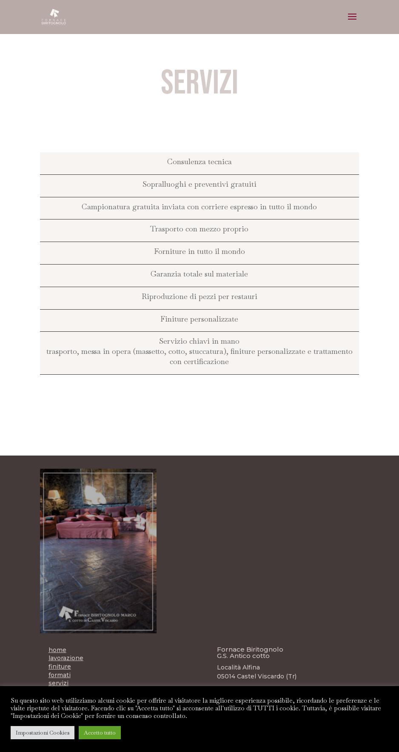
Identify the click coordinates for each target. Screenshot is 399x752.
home (57, 650)
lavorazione (65, 658)
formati (59, 675)
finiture (59, 666)
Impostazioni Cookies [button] (42, 732)
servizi (58, 683)
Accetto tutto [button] (100, 732)
